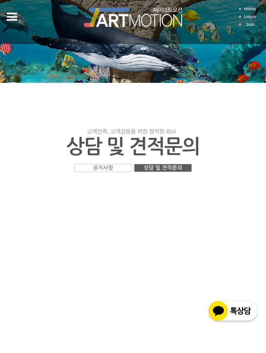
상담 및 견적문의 (163, 168)
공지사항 (103, 168)
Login (250, 16)
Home (250, 8)
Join (250, 24)
